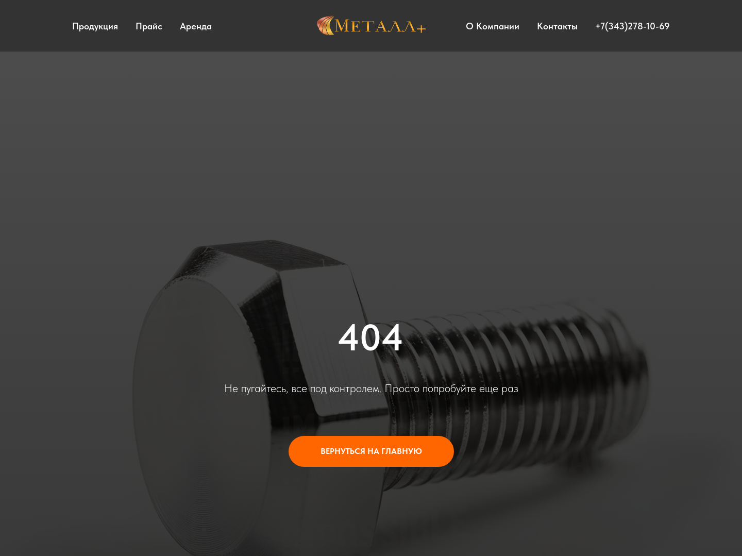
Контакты (557, 26)
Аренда (196, 26)
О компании (492, 26)
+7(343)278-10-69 (632, 26)
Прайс (149, 26)
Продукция (95, 26)
